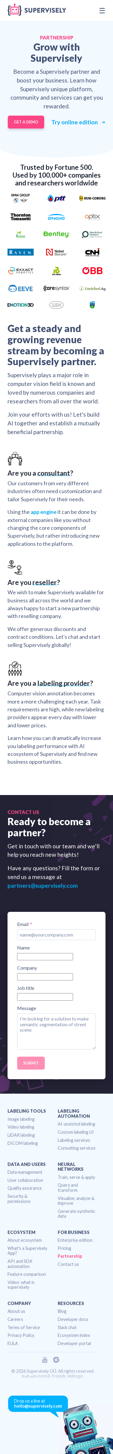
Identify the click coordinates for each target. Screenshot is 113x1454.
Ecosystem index (74, 1335)
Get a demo (26, 122)
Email (23, 924)
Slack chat (67, 1327)
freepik (59, 1375)
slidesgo (75, 1375)
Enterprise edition (75, 1240)
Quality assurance (25, 1188)
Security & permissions (19, 1199)
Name (23, 947)
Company (27, 968)
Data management (25, 1172)
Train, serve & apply (76, 1177)
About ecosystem (25, 1240)
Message (26, 1008)
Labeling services (74, 1140)
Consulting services (77, 1148)
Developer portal (74, 1343)
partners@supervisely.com (43, 885)
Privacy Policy (21, 1335)
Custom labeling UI (76, 1132)
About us (16, 1311)
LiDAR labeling (21, 1135)
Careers (15, 1319)
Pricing (64, 1248)
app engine (43, 512)
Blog (62, 1311)
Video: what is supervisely (21, 1285)
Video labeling (21, 1126)
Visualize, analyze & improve (76, 1201)
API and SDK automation (20, 1264)
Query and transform (68, 1187)
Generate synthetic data (76, 1214)
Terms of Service (24, 1327)
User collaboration (25, 1180)
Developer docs (73, 1319)
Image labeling (21, 1119)
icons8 (44, 1375)
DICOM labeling (23, 1143)
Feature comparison (27, 1274)
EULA (13, 1343)
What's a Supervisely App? (27, 1251)
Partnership (70, 1256)
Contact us (68, 1264)
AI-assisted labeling (76, 1123)
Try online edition (75, 122)
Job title (25, 988)
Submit (31, 1063)
